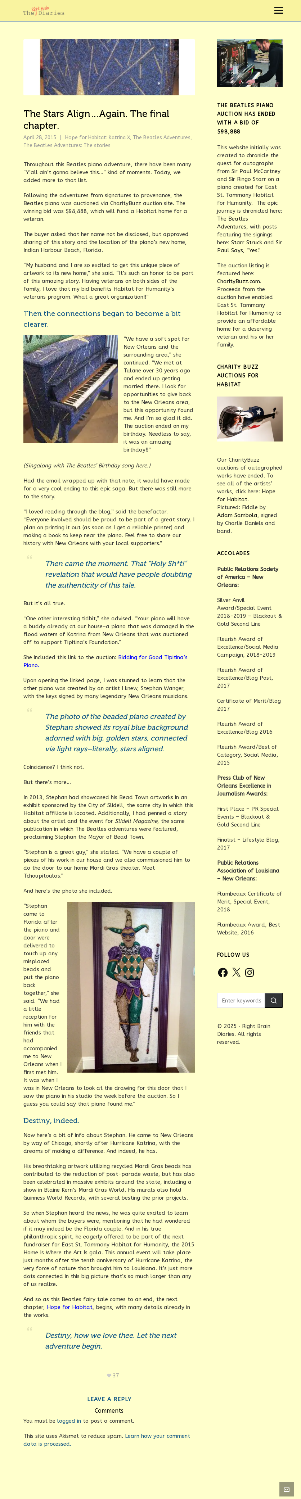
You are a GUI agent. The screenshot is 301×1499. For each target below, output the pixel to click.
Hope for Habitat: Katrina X (97, 138)
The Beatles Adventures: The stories (67, 145)
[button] (274, 1000)
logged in (69, 1421)
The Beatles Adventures (161, 138)
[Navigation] (278, 11)
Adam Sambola (237, 515)
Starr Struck (246, 242)
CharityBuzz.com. (239, 281)
